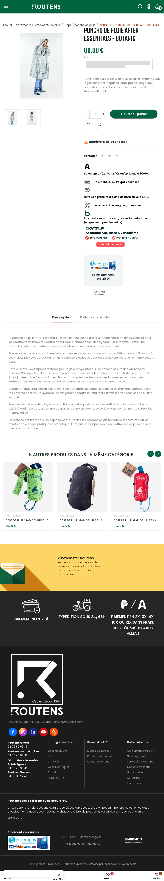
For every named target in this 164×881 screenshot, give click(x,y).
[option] (41, 66)
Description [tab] (62, 317)
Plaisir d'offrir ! (56, 777)
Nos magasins (136, 756)
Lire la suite (15, 818)
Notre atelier (135, 772)
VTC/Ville (53, 761)
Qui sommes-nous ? (140, 750)
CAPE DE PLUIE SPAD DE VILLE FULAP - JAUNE (27, 520)
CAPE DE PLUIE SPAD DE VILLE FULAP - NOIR (82, 520)
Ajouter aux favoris (88, 124)
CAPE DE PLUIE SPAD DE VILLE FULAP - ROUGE (136, 520)
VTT (50, 756)
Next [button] (158, 454)
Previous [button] (150, 454)
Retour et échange (99, 756)
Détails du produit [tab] (96, 317)
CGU (63, 836)
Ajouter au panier (134, 114)
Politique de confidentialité (82, 843)
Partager (102, 156)
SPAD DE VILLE (12, 516)
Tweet (109, 156)
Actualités (133, 777)
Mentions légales (90, 836)
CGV (73, 836)
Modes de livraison (99, 750)
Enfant (52, 772)
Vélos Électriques (58, 766)
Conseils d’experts (139, 766)
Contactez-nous (98, 761)
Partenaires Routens (140, 761)
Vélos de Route (57, 750)
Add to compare (99, 124)
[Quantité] (95, 114)
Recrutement (136, 783)
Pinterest (116, 156)
